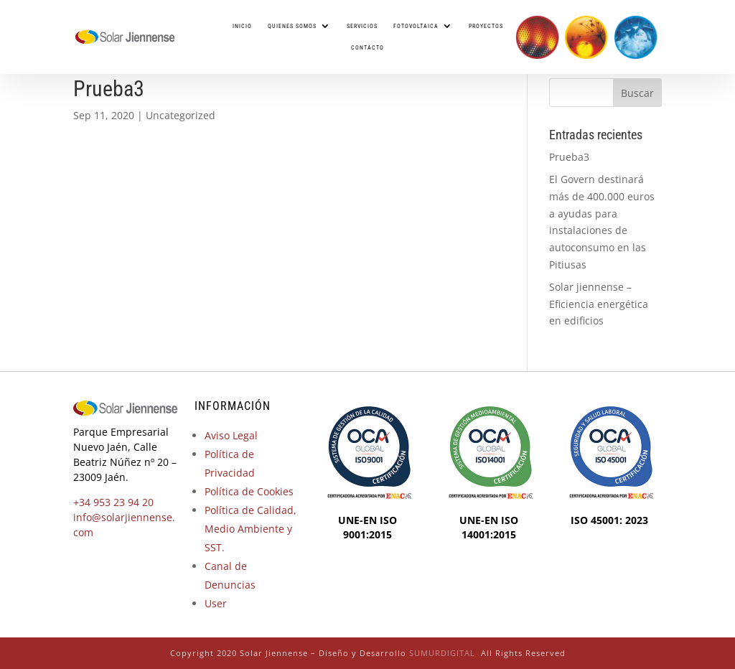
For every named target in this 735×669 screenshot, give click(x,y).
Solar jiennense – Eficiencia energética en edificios (598, 304)
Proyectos (486, 25)
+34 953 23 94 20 (113, 502)
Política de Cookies (249, 491)
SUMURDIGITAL (442, 652)
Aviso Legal (231, 435)
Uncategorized (180, 115)
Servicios (362, 25)
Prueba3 (569, 157)
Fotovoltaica (416, 25)
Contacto (367, 47)
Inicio (242, 25)
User (216, 603)
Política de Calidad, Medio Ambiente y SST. (250, 528)
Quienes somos (292, 25)
